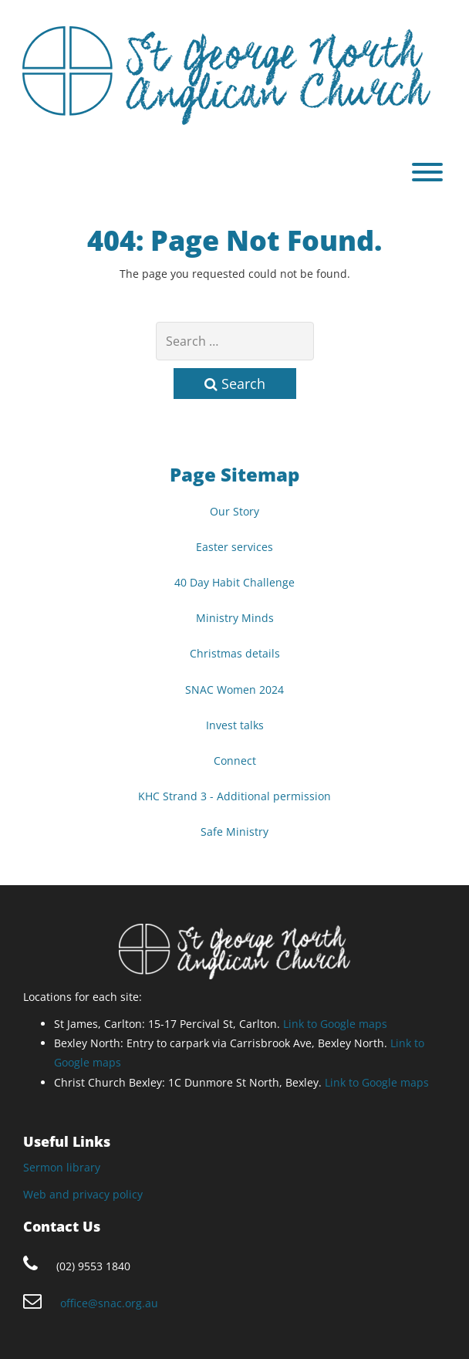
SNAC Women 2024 (234, 689)
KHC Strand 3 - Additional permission (234, 796)
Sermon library (61, 1167)
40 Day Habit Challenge (234, 582)
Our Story (234, 511)
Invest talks (235, 725)
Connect (235, 760)
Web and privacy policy (83, 1194)
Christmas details (235, 653)
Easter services (234, 546)
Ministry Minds (235, 617)
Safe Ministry (234, 831)
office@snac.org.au (109, 1303)
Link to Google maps (335, 1023)
